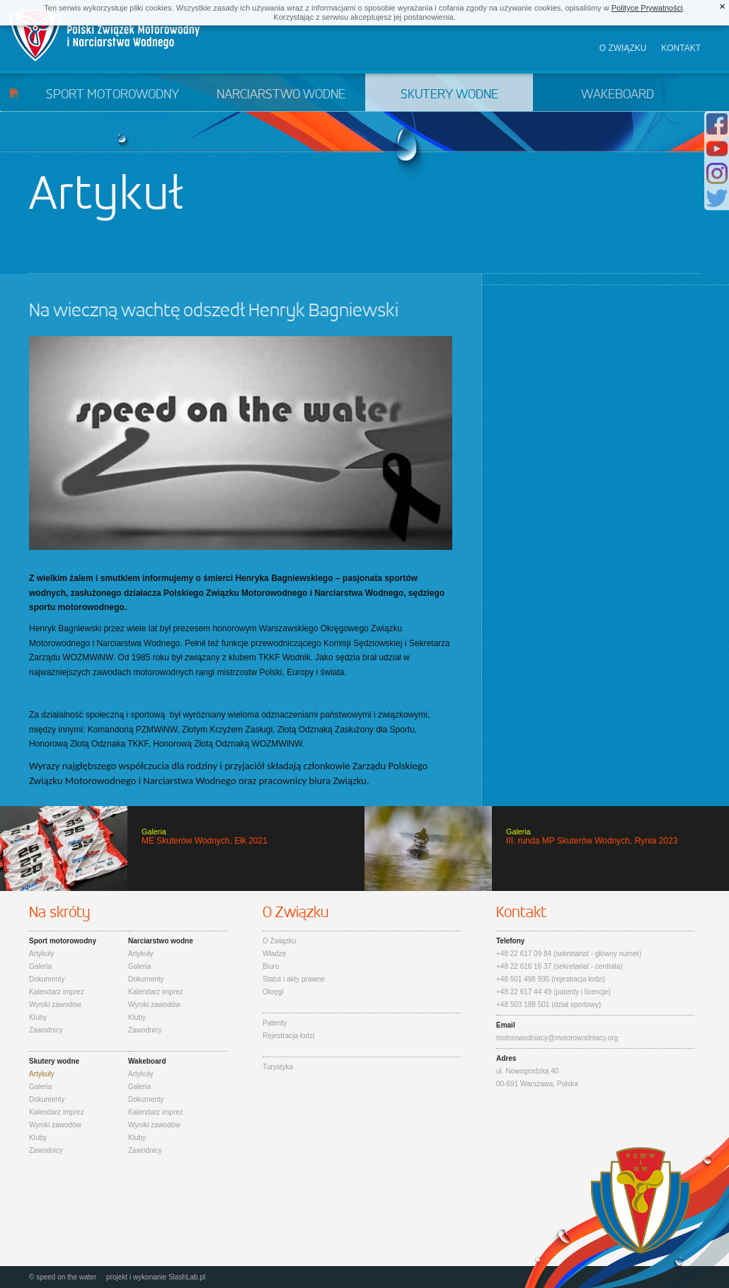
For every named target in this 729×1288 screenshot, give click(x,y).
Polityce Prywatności (647, 8)
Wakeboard (617, 95)
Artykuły (41, 954)
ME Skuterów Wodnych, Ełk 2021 (182, 848)
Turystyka (278, 1067)
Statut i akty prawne (294, 979)
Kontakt (681, 48)
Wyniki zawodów (55, 1004)
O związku (623, 48)
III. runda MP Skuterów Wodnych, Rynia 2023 (546, 848)
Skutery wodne (449, 95)
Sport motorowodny (112, 95)
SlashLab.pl (186, 1277)
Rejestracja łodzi (288, 1036)
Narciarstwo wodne (281, 95)
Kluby (38, 1017)
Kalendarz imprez (56, 992)
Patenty (275, 1023)
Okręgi (273, 992)
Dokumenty (47, 979)
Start (14, 92)
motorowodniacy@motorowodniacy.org (557, 1038)
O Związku (279, 941)
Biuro (271, 966)
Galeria (40, 966)
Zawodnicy (46, 1030)
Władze (274, 954)
